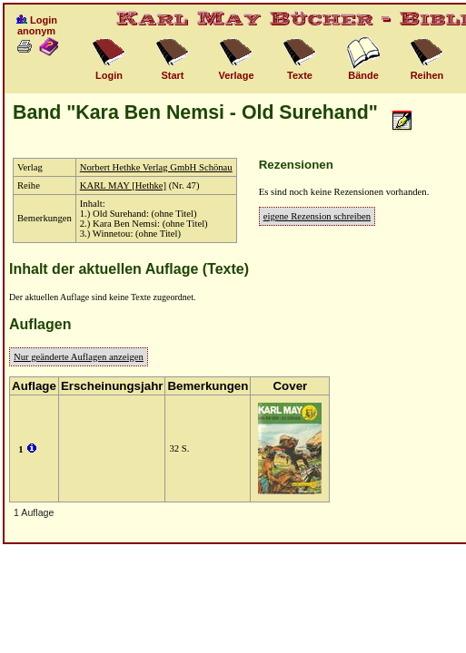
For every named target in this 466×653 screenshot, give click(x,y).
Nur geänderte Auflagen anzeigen (79, 357)
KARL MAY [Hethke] (123, 185)
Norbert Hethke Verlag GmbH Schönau (156, 167)
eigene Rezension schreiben (317, 216)
